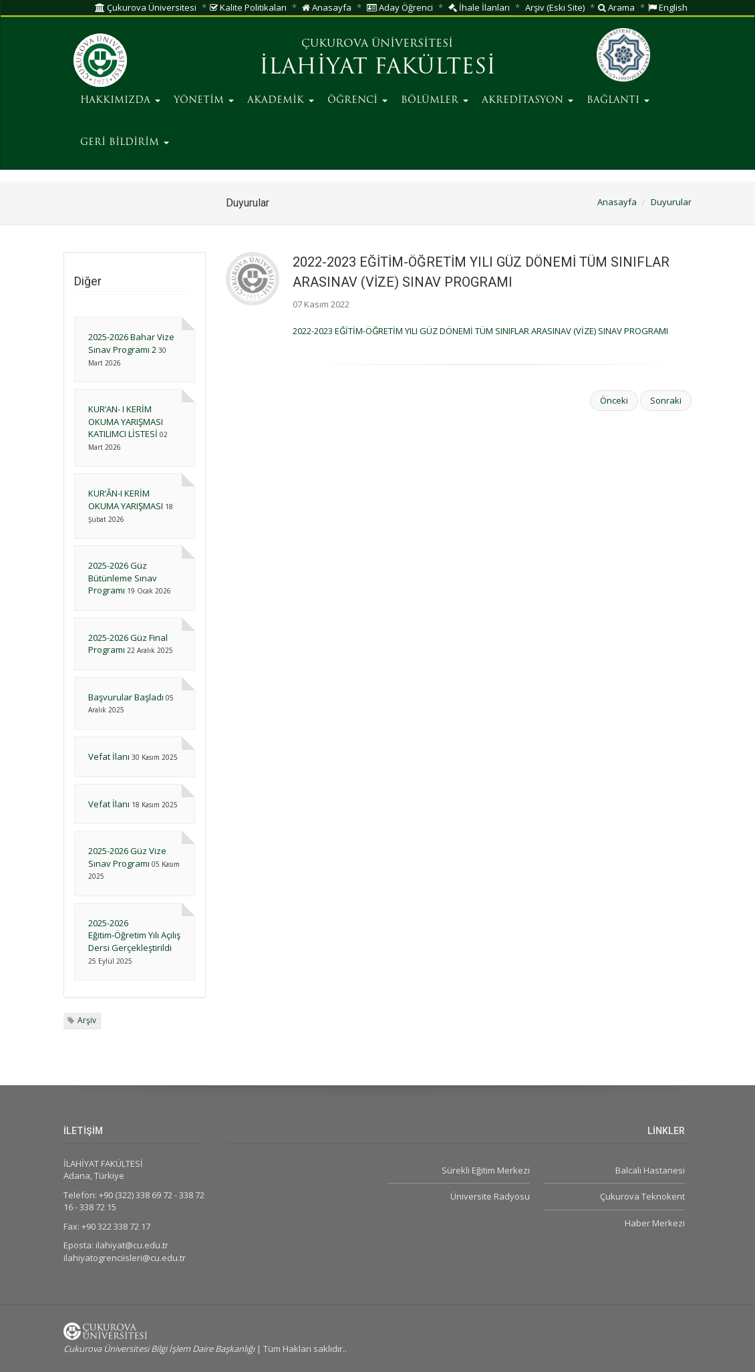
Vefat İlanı (109, 756)
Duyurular (671, 202)
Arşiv (87, 1020)
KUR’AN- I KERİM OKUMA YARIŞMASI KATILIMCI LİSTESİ (125, 421)
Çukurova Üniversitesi (145, 7)
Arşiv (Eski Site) (555, 7)
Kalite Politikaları (248, 7)
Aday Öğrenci (400, 7)
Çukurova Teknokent (642, 1196)
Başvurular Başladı (126, 697)
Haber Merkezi (655, 1223)
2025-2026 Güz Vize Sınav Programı (127, 857)
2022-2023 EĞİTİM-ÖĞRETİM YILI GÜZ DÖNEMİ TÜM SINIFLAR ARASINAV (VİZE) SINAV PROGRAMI (480, 331)
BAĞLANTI (618, 101)
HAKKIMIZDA (120, 101)
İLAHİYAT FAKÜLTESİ (377, 68)
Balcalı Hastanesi (650, 1170)
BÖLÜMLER (434, 101)
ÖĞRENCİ (357, 101)
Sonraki (666, 400)
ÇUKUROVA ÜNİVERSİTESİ (377, 44)
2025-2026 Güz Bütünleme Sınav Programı (122, 577)
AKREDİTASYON (527, 101)
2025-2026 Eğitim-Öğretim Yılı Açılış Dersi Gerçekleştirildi (134, 935)
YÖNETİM (204, 101)
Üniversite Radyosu (490, 1196)
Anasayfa (326, 7)
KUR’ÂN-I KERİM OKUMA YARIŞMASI (125, 499)
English (668, 7)
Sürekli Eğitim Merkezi (486, 1170)
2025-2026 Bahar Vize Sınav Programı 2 (131, 343)
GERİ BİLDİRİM (124, 143)
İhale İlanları (479, 7)
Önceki (614, 400)
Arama (616, 7)
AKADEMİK (280, 101)
